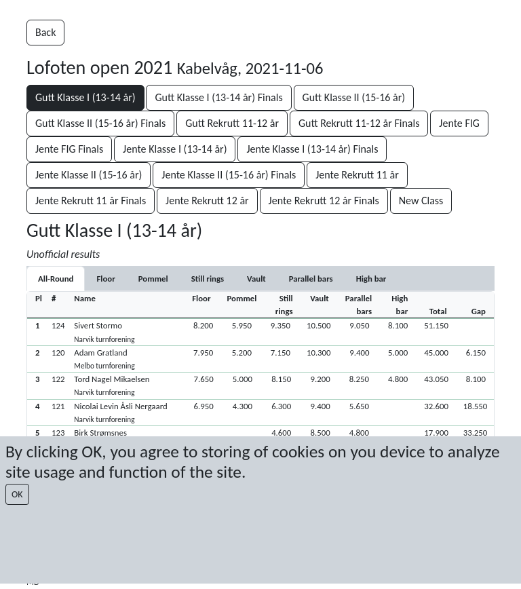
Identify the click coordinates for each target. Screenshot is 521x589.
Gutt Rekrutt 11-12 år (232, 123)
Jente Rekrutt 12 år (207, 200)
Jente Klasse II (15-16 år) (88, 174)
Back (45, 32)
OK (17, 494)
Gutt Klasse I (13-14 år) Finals (218, 97)
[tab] (105, 278)
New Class (421, 200)
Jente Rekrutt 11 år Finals (90, 200)
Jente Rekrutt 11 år (357, 174)
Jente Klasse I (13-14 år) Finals (312, 148)
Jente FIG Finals (69, 148)
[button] (260, 331)
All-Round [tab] (55, 278)
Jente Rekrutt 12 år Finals (324, 200)
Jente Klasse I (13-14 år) (175, 148)
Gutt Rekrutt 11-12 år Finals (359, 123)
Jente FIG (459, 123)
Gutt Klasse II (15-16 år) (354, 97)
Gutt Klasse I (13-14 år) (85, 97)
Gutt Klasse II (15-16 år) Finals (100, 123)
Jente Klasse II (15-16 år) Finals (228, 174)
